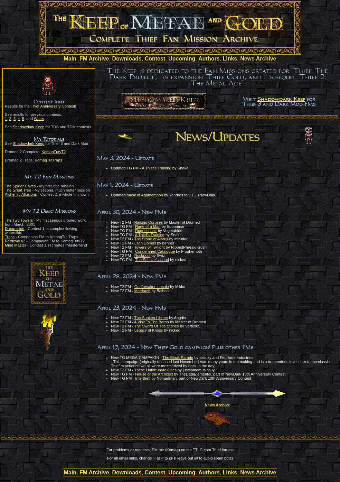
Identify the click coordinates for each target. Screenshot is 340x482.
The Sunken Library (151, 318)
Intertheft (142, 378)
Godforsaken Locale (151, 287)
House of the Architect (154, 374)
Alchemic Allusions (21, 194)
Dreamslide (15, 228)
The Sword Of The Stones (156, 326)
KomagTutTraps (48, 160)
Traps (10, 237)
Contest (155, 59)
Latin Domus (145, 243)
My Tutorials (49, 139)
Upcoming (181, 59)
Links (230, 59)
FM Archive (94, 59)
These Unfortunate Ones (155, 370)
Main (70, 59)
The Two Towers (19, 220)
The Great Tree (18, 190)
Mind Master (15, 245)
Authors (208, 59)
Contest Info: (49, 102)
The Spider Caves (20, 186)
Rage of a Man (147, 226)
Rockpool (142, 255)
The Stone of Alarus (151, 239)
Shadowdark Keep (28, 127)
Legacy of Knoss (148, 330)
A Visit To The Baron (151, 322)
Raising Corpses (148, 222)
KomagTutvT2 (53, 152)
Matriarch (142, 291)
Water (39, 119)
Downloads (126, 59)
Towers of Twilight (149, 247)
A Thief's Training (156, 168)
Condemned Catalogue (155, 251)
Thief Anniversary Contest (53, 106)
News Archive (258, 59)
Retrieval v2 (15, 241)
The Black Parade (177, 357)
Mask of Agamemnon (145, 195)
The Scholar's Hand (152, 260)
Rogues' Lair (146, 231)
